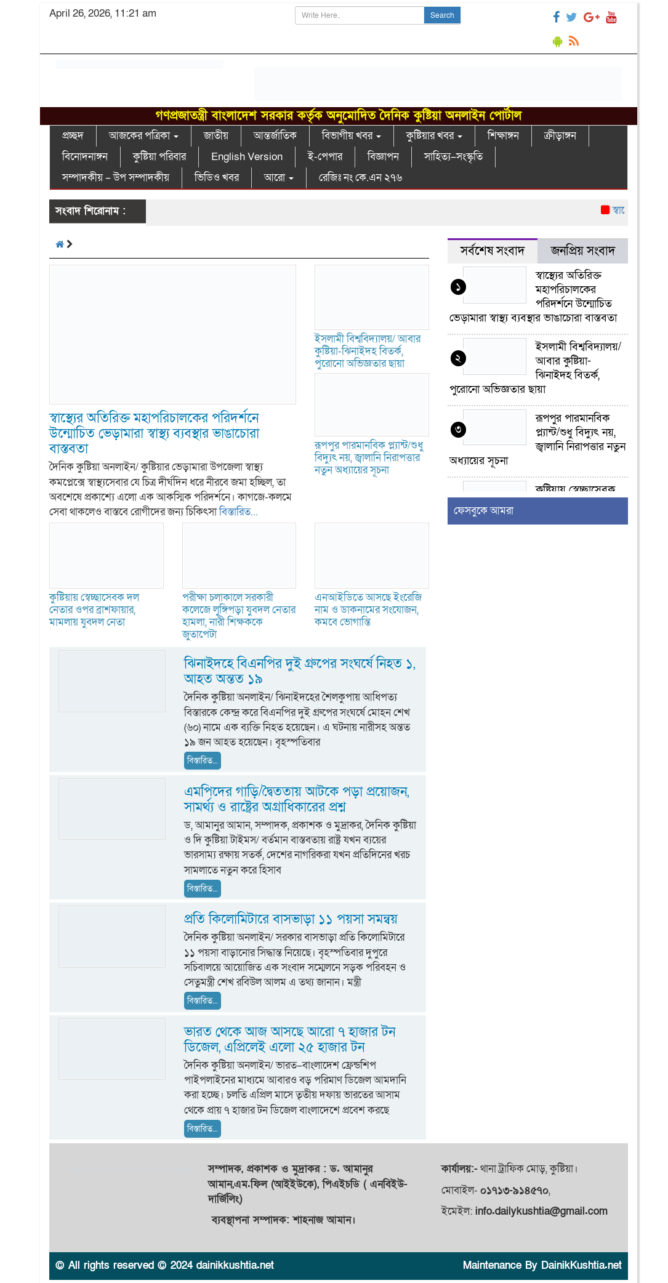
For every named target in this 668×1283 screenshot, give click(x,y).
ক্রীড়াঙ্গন (560, 136)
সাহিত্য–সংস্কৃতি (453, 157)
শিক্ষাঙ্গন (503, 136)
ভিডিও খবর (217, 178)
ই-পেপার (325, 157)
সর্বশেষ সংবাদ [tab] (493, 251)
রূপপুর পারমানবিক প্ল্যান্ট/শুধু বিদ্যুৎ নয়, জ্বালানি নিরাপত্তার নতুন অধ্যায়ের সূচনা (369, 457)
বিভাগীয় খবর (351, 136)
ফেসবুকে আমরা (483, 511)
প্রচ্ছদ (73, 136)
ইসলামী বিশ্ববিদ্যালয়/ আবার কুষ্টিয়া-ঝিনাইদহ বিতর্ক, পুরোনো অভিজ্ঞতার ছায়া (368, 351)
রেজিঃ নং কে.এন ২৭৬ (360, 178)
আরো (279, 178)
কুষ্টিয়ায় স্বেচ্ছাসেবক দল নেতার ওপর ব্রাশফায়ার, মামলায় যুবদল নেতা (94, 609)
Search (442, 15)
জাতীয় (216, 136)
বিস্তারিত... (238, 512)
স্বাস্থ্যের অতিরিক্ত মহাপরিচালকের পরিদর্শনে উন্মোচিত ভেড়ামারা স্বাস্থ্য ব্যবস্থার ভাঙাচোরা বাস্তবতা (154, 433)
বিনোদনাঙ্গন (85, 157)
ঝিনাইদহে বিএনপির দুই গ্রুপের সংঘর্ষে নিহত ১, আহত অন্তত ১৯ (299, 671)
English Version (247, 157)
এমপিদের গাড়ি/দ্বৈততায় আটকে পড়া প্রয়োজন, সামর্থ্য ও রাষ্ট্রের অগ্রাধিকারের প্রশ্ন (296, 799)
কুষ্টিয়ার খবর (434, 136)
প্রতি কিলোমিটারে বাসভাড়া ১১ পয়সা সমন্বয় (291, 919)
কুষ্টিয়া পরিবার (159, 157)
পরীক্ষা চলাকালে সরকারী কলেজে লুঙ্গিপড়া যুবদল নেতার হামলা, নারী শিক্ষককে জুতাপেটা (239, 616)
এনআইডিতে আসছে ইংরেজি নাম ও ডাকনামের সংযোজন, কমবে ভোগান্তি (368, 609)
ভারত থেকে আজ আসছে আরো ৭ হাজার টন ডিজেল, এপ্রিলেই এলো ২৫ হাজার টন (289, 1039)
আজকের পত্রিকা (144, 136)
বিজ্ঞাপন (383, 157)
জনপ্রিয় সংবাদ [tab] (583, 251)
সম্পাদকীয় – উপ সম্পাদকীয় (115, 178)
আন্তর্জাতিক (275, 136)
